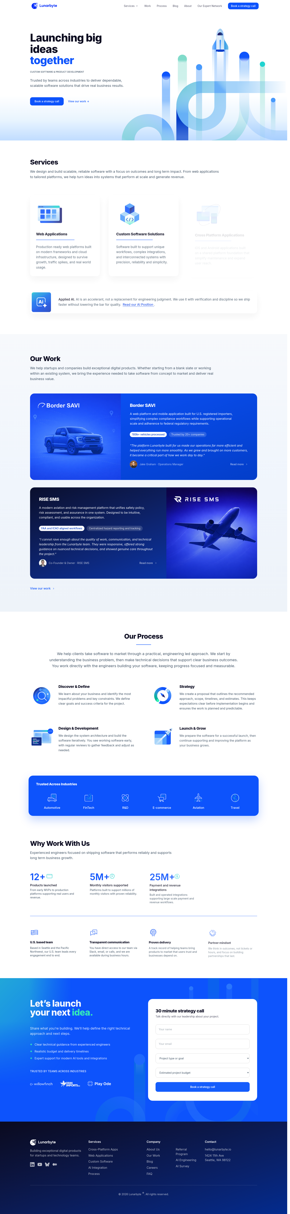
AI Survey (182, 1166)
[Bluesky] (47, 1164)
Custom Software (100, 1161)
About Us (153, 1149)
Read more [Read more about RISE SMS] (152, 564)
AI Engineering (186, 1160)
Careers (152, 1167)
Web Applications (100, 1155)
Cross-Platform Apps (103, 1149)
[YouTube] (40, 1164)
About (187, 5)
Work (147, 5)
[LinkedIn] (32, 1164)
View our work (42, 588)
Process (162, 5)
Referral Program (182, 1151)
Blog (175, 5)
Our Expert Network (210, 5)
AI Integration (97, 1167)
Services (131, 5)
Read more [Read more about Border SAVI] (235, 465)
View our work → (78, 101)
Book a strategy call (243, 5)
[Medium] (54, 1164)
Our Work (153, 1155)
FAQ (149, 1174)
